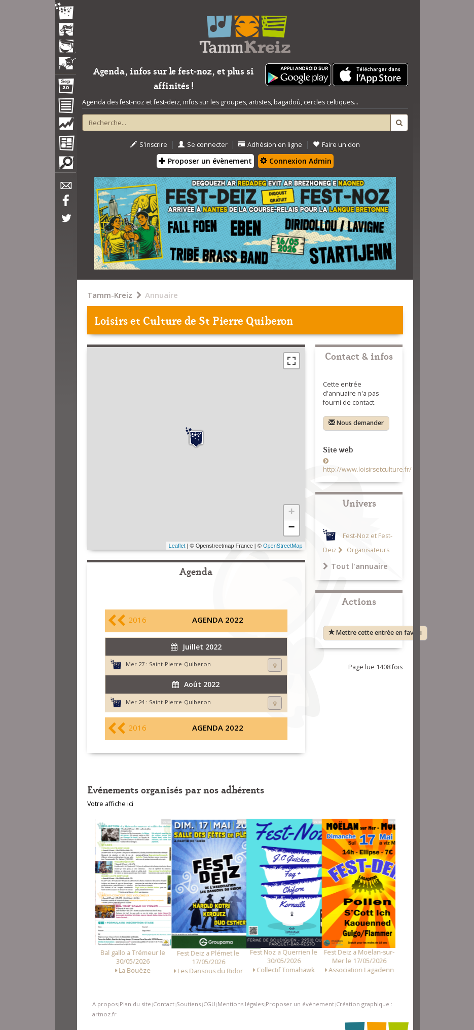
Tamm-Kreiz (109, 295)
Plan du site (135, 1004)
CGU (209, 1004)
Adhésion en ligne (270, 144)
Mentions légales (240, 1004)
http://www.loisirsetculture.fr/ (367, 469)
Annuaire (161, 295)
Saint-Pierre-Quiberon (180, 664)
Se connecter (203, 144)
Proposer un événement (300, 1004)
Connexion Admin (296, 161)
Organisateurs (367, 550)
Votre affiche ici (110, 803)
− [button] (291, 528)
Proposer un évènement (205, 161)
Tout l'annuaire (355, 566)
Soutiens (188, 1004)
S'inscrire (148, 144)
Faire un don (336, 144)
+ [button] (291, 512)
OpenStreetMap (283, 546)
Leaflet (177, 546)
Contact (163, 1004)
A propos (105, 1004)
